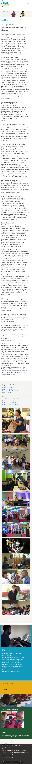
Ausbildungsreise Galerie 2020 (11, 399)
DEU (23, 8)
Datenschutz (6, 761)
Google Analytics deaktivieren (10, 709)
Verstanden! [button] (17, 761)
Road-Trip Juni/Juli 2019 (9, 387)
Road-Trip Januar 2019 (9, 389)
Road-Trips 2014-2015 (8, 393)
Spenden (5, 732)
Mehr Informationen (7, 757)
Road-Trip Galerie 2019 (9, 401)
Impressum (5, 687)
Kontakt (4, 692)
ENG (28, 8)
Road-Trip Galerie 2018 (9, 402)
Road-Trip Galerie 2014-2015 (10, 404)
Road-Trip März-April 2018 (10, 391)
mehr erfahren (7, 678)
